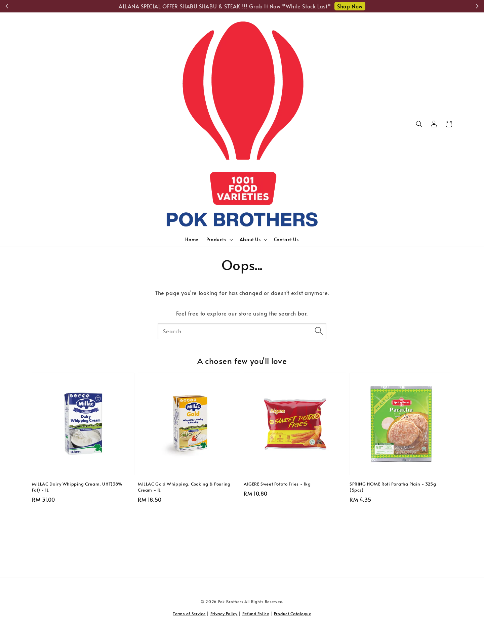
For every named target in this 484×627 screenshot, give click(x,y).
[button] (419, 124)
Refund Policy (255, 613)
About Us (250, 240)
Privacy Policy (224, 613)
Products (216, 240)
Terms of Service (189, 613)
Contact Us (286, 239)
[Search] (318, 331)
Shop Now (350, 6)
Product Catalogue (292, 613)
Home (191, 239)
